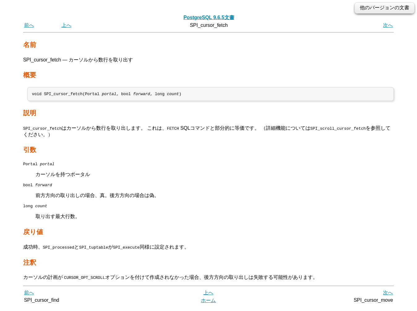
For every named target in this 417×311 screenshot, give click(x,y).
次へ (388, 25)
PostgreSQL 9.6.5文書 (208, 17)
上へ (66, 25)
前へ (29, 25)
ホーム (208, 304)
